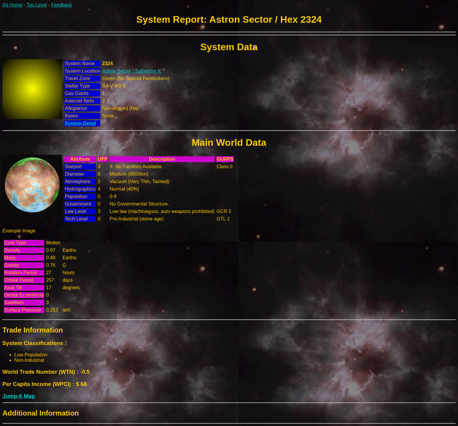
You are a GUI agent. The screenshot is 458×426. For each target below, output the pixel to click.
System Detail (80, 123)
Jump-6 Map (18, 396)
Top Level (37, 4)
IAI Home (12, 4)
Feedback (61, 4)
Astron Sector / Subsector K (131, 70)
